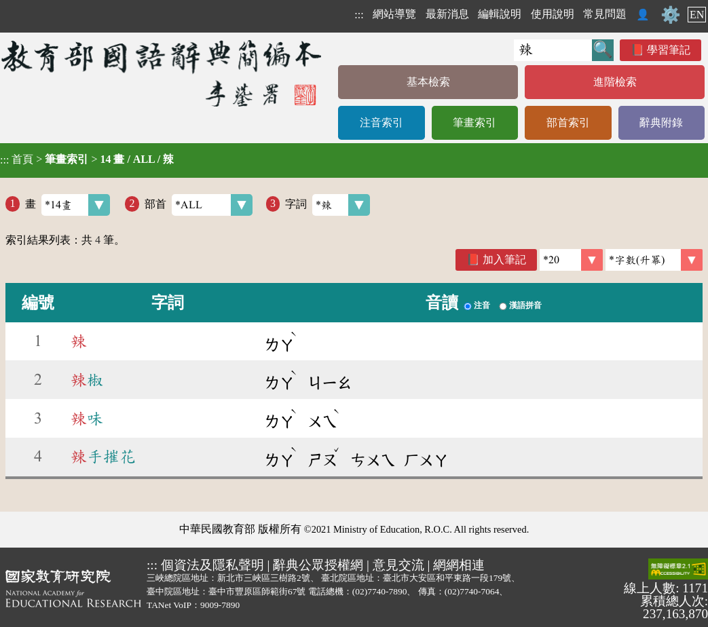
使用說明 (552, 14)
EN (697, 14)
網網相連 (459, 565)
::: (358, 14)
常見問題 (605, 14)
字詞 (327, 205)
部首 (199, 205)
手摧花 (103, 457)
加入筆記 (504, 259)
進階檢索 (615, 82)
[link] (654, 260)
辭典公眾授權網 (318, 565)
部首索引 (568, 122)
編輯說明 (499, 14)
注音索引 (381, 122)
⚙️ (670, 15)
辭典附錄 (661, 122)
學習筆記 (668, 50)
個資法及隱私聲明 (212, 565)
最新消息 (447, 14)
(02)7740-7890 (379, 591)
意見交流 (398, 565)
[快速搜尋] (553, 50)
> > (87, 159)
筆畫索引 (474, 122)
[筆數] (571, 260)
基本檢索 (428, 82)
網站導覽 (394, 14)
